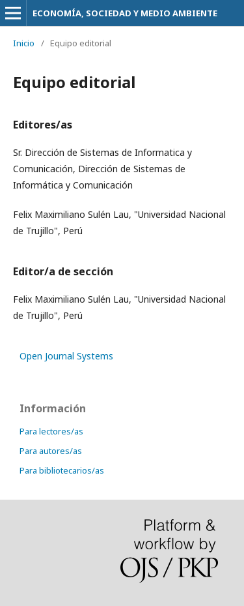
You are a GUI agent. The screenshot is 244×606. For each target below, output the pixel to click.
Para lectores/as (51, 431)
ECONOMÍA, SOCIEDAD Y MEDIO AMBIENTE (125, 13)
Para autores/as (51, 451)
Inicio (23, 43)
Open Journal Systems (66, 356)
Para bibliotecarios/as (62, 470)
